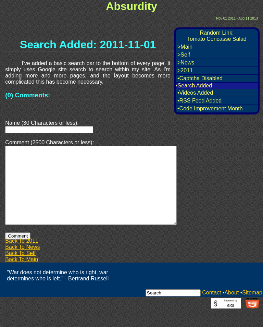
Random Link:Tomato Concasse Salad (216, 36)
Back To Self (20, 269)
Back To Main (21, 276)
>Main (184, 47)
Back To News (22, 263)
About (231, 309)
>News (185, 62)
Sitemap (252, 309)
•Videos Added (195, 93)
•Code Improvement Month (210, 108)
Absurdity (131, 6)
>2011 (185, 70)
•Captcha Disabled (200, 78)
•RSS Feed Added (199, 101)
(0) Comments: (27, 95)
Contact (211, 309)
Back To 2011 (21, 257)
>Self (183, 55)
